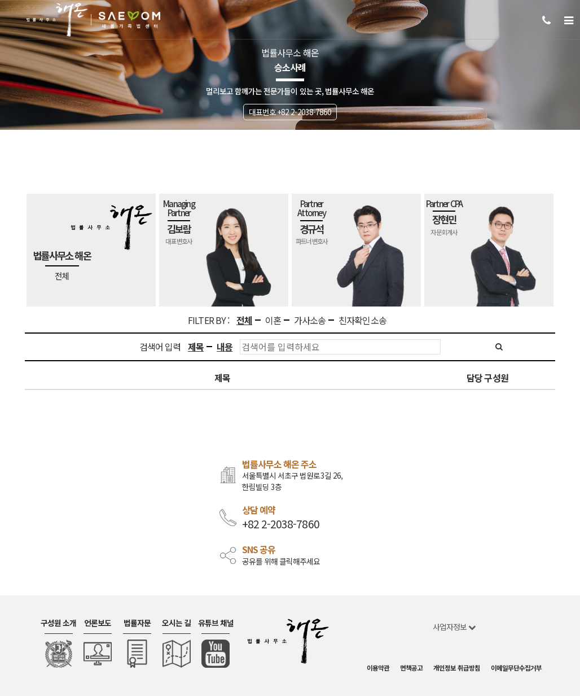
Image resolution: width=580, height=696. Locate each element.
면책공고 (411, 667)
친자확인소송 (362, 320)
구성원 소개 (58, 623)
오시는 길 (176, 623)
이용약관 (378, 667)
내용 (224, 346)
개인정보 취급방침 (456, 667)
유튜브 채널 (216, 623)
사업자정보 (454, 626)
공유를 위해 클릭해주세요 (281, 561)
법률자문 (137, 623)
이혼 (273, 320)
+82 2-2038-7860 (280, 524)
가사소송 (310, 320)
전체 (244, 320)
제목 (196, 346)
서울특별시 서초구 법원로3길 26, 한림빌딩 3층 (292, 481)
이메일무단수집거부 (516, 667)
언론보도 (97, 623)
